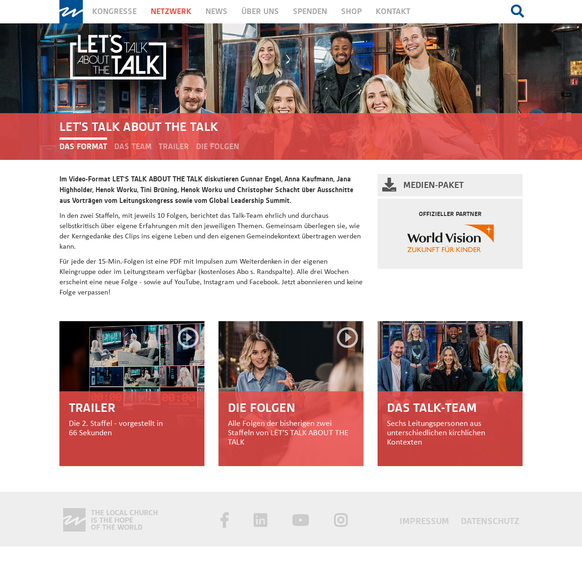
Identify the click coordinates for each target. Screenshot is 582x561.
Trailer (174, 146)
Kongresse (114, 11)
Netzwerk (171, 11)
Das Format (83, 146)
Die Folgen (217, 146)
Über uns (260, 11)
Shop (351, 11)
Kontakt (393, 11)
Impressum (425, 521)
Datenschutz (490, 521)
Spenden (310, 11)
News (216, 11)
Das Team (133, 146)
